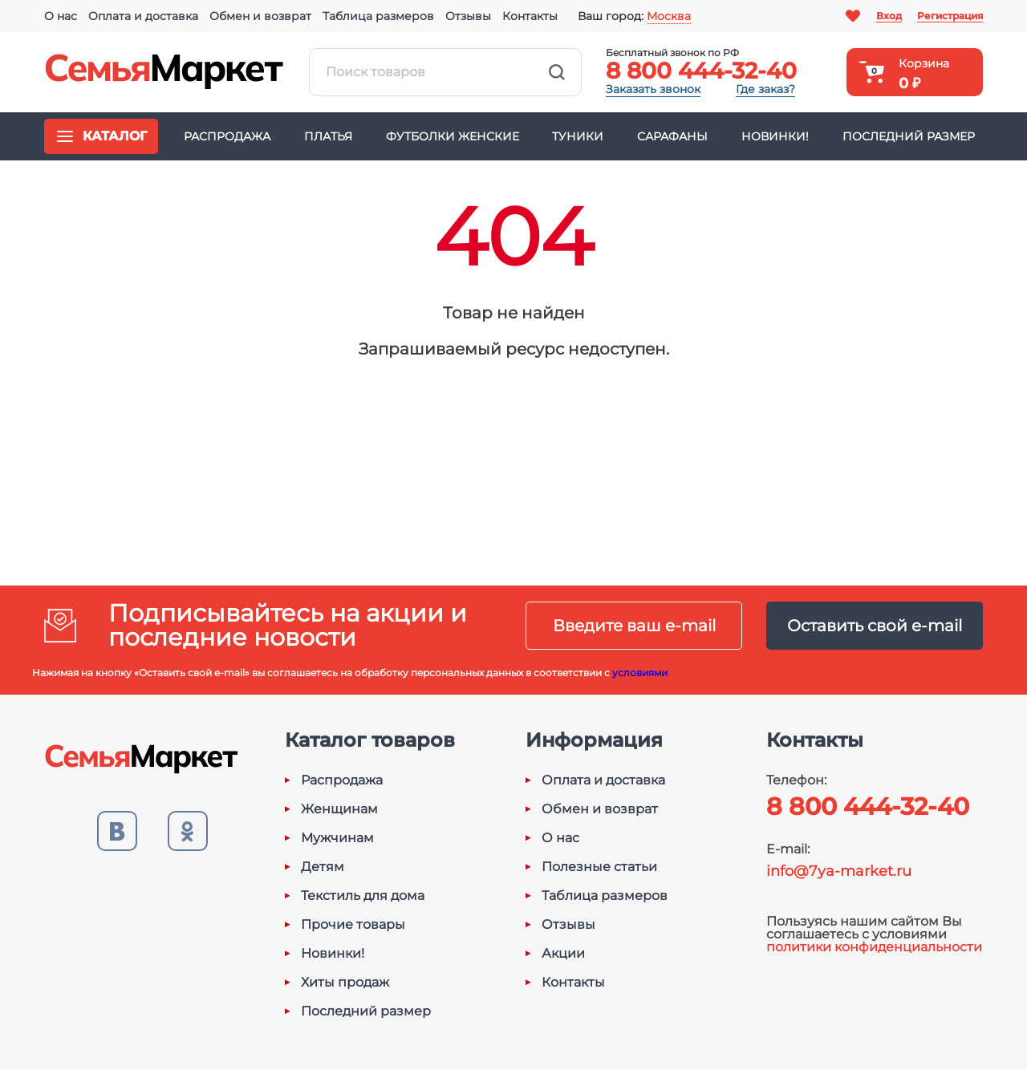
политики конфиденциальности (874, 946)
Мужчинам (337, 838)
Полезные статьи (599, 867)
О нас (60, 16)
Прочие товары (353, 924)
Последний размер (908, 136)
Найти (557, 72)
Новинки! (775, 136)
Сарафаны (672, 136)
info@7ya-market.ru (838, 871)
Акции (563, 953)
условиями (640, 673)
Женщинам (339, 809)
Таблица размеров (378, 16)
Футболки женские (452, 136)
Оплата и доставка (143, 16)
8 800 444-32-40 (701, 70)
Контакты (530, 16)
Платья (328, 136)
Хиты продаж (345, 982)
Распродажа (227, 136)
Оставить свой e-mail (874, 625)
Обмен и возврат (260, 16)
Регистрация (950, 16)
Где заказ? (765, 89)
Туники (577, 136)
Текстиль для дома (362, 896)
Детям (322, 867)
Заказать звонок (653, 89)
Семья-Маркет (164, 72)
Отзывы (468, 16)
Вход (889, 16)
